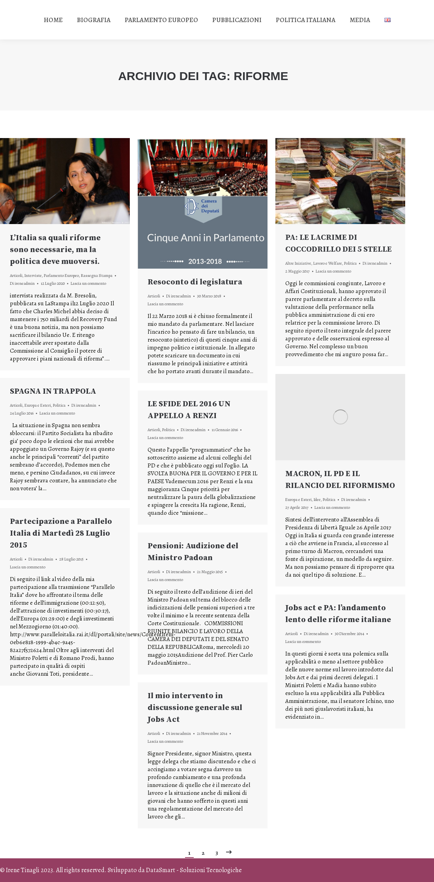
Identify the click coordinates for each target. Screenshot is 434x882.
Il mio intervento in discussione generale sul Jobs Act (195, 708)
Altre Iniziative (298, 263)
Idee (317, 500)
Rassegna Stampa (96, 275)
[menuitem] (53, 19)
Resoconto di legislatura (195, 282)
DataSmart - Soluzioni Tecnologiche (194, 870)
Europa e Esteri (298, 500)
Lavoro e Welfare (327, 263)
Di (22, 283)
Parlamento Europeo (61, 275)
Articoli (16, 275)
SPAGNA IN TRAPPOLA (53, 391)
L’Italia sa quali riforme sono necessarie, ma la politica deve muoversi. (55, 250)
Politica (350, 263)
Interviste (33, 275)
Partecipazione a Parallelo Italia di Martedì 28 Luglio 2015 (61, 533)
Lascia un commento (88, 283)
